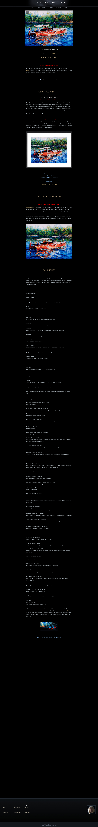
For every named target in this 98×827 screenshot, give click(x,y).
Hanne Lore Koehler (54, 823)
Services (38, 7)
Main (32, 7)
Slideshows (44, 7)
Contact (65, 7)
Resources (58, 7)
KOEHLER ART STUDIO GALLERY (49, 3)
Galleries (51, 7)
